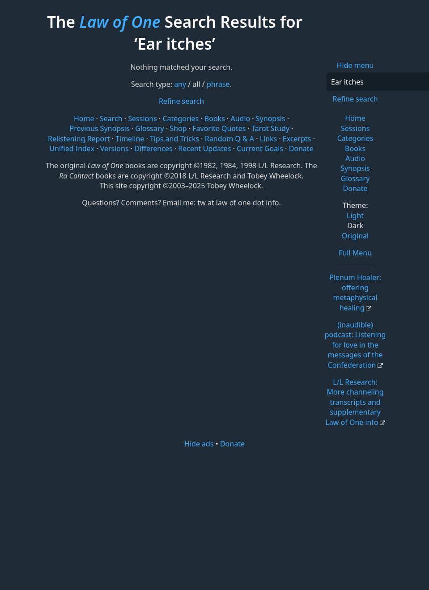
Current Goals (260, 148)
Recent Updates (204, 148)
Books (355, 148)
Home (355, 118)
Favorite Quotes (219, 128)
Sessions (355, 128)
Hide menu (355, 65)
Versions (114, 148)
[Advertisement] (222, 518)
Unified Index (71, 148)
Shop (178, 128)
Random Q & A (229, 139)
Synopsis (355, 168)
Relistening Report (79, 139)
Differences (153, 148)
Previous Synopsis (99, 128)
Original (355, 236)
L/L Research (354, 402)
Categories (355, 138)
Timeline (129, 139)
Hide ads (199, 444)
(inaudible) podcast (355, 345)
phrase (218, 84)
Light (355, 216)
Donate (355, 188)
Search (111, 118)
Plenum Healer (355, 292)
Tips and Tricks (174, 139)
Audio (355, 158)
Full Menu (355, 253)
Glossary (355, 178)
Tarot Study (270, 128)
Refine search (355, 99)
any (180, 84)
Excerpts (297, 139)
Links (268, 139)
